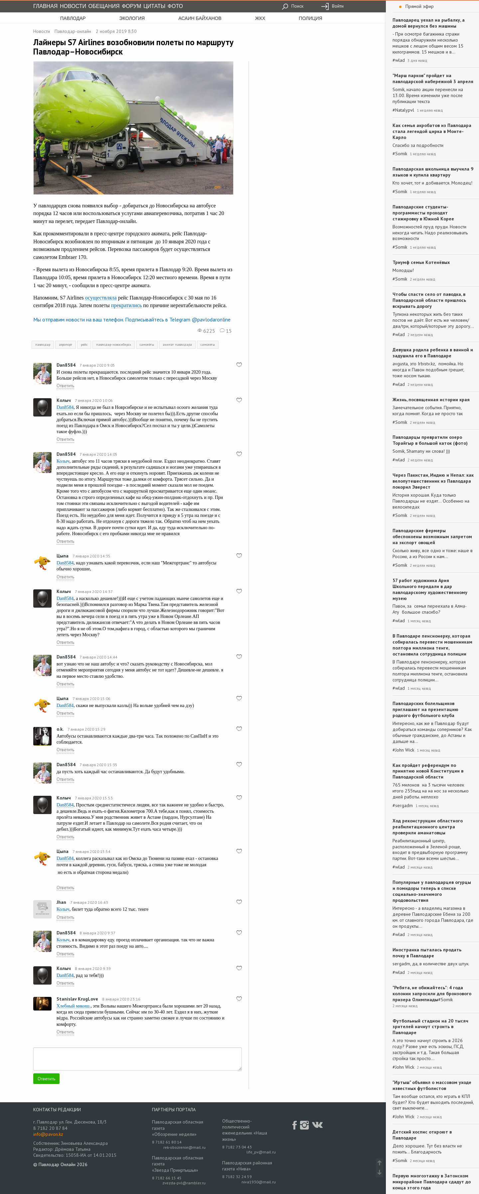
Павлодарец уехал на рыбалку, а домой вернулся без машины (429, 23)
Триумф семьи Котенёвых (421, 262)
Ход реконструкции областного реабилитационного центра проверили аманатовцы (428, 827)
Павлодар (73, 18)
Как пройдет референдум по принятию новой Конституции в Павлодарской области (428, 771)
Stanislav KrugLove (77, 999)
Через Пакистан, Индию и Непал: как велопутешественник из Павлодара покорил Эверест (433, 481)
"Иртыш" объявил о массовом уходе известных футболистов (432, 1085)
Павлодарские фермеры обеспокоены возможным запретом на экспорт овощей (432, 536)
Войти (332, 6)
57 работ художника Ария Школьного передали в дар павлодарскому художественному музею (430, 589)
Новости (73, 6)
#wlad (399, 60)
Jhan (61, 902)
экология (132, 18)
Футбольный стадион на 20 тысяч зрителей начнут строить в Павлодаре (430, 1027)
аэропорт (65, 344)
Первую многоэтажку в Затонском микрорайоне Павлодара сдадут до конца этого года (432, 1182)
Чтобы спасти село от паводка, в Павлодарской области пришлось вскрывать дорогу (429, 300)
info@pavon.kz (48, 1134)
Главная (45, 6)
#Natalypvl (403, 110)
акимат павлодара (177, 344)
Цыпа (63, 556)
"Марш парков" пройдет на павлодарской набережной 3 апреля (433, 78)
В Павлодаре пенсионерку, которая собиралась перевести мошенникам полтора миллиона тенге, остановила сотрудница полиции (432, 645)
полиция (310, 18)
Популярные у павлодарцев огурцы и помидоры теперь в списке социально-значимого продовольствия (432, 891)
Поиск (292, 6)
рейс (84, 344)
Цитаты (154, 6)
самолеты (208, 344)
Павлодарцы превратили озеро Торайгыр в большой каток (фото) (430, 440)
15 (226, 330)
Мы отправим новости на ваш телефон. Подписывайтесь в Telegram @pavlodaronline (132, 319)
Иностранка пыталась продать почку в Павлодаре (427, 953)
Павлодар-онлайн (73, 31)
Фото (175, 6)
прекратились (126, 305)
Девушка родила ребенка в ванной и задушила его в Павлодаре (433, 353)
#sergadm (403, 805)
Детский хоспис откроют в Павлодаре (422, 1135)
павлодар (42, 344)
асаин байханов (200, 18)
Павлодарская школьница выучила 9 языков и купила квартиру (433, 172)
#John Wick (403, 750)
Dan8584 (66, 365)
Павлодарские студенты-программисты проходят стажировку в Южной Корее (423, 213)
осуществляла (101, 297)
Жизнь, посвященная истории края (431, 400)
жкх (260, 18)
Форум (131, 6)
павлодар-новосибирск (113, 344)
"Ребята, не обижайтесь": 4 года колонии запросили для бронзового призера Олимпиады (432, 994)
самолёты (147, 344)
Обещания (104, 6)
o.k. (60, 729)
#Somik (400, 154)
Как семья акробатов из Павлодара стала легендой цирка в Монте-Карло (432, 131)
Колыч (64, 400)
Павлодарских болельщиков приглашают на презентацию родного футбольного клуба (425, 709)
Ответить (65, 386)
